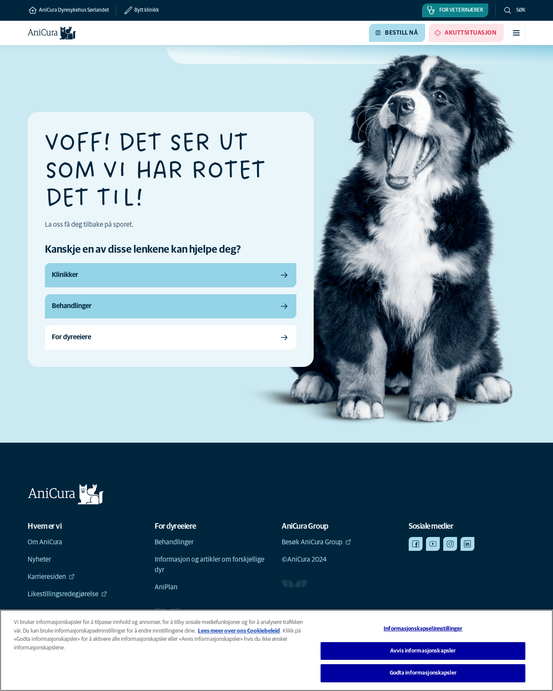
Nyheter (39, 559)
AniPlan (166, 587)
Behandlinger (174, 542)
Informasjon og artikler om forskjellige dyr (209, 564)
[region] (276, 650)
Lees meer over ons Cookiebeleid (239, 631)
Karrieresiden (51, 576)
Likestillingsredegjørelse (67, 594)
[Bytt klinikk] (137, 10)
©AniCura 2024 (304, 559)
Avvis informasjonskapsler (423, 651)
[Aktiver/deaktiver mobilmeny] (516, 33)
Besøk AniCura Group (316, 542)
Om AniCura (45, 542)
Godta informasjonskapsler (423, 673)
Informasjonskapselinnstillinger (423, 629)
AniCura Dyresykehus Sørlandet (68, 10)
